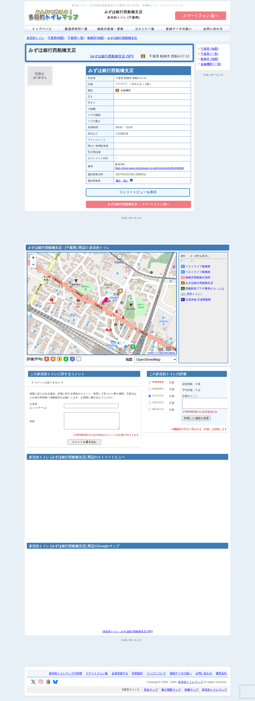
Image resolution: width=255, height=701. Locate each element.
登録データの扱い (181, 676)
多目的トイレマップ (190, 685)
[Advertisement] (213, 141)
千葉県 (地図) (209, 48)
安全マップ (151, 692)
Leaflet (150, 353)
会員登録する (120, 676)
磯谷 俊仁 (122, 180)
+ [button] (33, 258)
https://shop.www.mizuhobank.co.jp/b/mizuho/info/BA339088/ (149, 168)
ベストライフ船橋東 (195, 266)
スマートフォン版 (97, 676)
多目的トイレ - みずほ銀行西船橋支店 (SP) (127, 634)
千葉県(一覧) (76, 38)
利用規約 (137, 676)
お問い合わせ (204, 676)
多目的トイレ (35, 38)
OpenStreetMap (167, 353)
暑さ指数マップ (171, 692)
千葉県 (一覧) (209, 54)
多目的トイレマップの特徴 (65, 676)
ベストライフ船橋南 (195, 272)
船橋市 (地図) (209, 59)
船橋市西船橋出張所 (195, 277)
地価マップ (191, 692)
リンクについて (156, 676)
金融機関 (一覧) (211, 64)
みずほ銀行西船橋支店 (122, 38)
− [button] (33, 265)
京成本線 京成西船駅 (196, 299)
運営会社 (221, 676)
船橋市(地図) (95, 38)
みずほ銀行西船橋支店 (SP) (112, 56)
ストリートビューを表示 (138, 192)
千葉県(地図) (56, 38)
